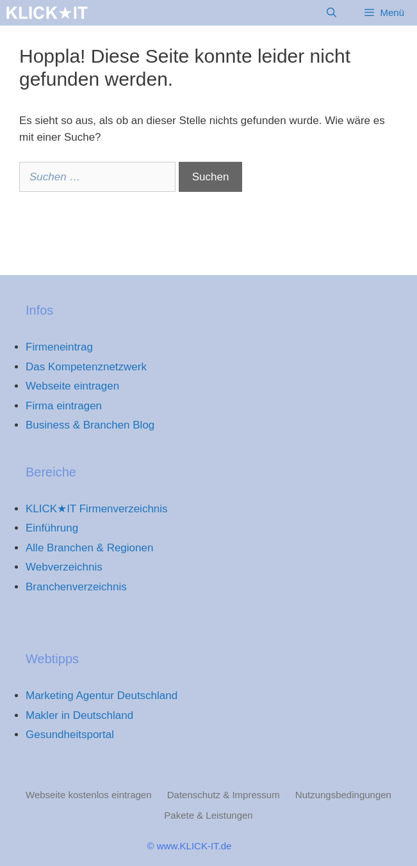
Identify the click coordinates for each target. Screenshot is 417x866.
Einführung (52, 528)
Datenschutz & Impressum (223, 794)
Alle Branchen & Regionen (89, 548)
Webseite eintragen (72, 386)
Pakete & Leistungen (208, 815)
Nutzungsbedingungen (343, 794)
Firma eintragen (64, 406)
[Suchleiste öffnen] (331, 13)
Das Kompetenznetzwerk (86, 367)
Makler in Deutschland (79, 715)
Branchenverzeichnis (76, 587)
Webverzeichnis (64, 567)
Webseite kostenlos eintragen (89, 794)
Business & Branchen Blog (90, 425)
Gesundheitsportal (70, 734)
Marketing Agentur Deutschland (101, 695)
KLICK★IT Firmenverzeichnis (97, 509)
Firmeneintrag (59, 347)
